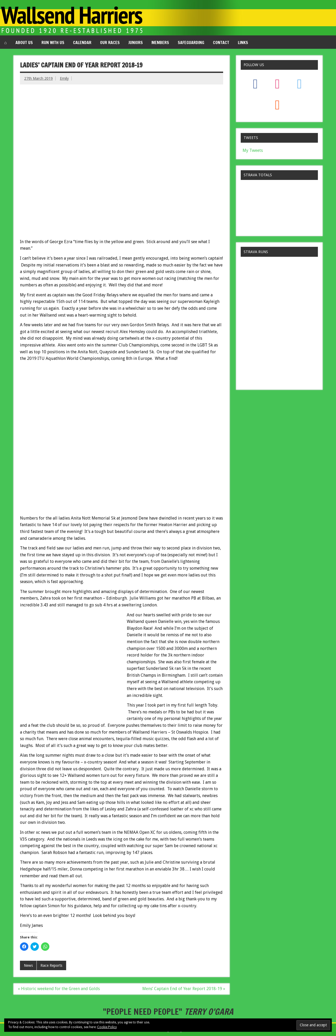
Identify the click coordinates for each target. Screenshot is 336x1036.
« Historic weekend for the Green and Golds (59, 988)
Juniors (135, 42)
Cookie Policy (107, 1027)
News (28, 965)
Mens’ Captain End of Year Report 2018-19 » (183, 988)
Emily (64, 78)
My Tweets (253, 150)
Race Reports (51, 965)
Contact (221, 42)
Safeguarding (191, 42)
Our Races (110, 42)
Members (160, 42)
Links (243, 42)
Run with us (52, 42)
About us (24, 42)
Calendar (82, 42)
